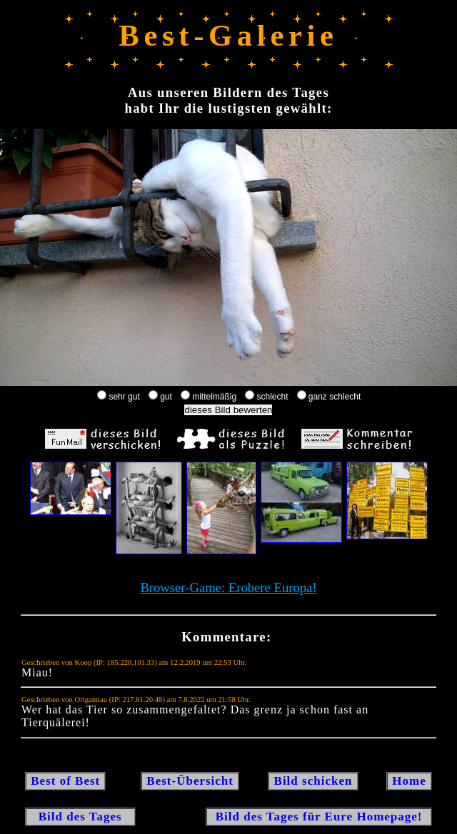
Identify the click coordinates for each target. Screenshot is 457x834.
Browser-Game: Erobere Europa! (228, 587)
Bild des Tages (80, 816)
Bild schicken (313, 781)
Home (409, 781)
